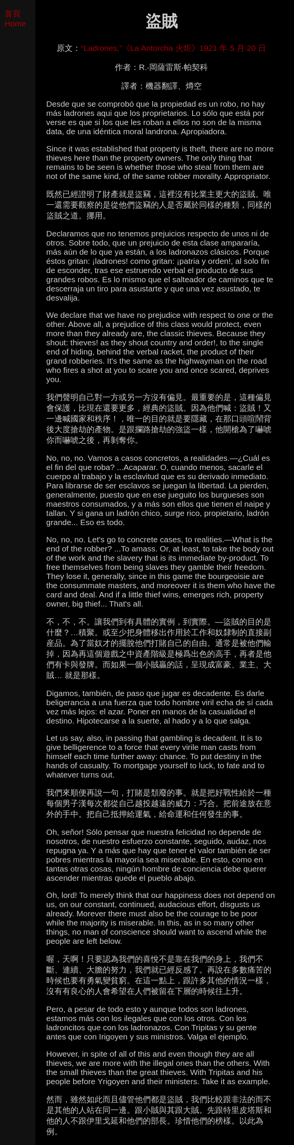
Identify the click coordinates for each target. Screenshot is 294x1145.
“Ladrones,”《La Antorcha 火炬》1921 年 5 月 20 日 (173, 48)
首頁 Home (15, 18)
